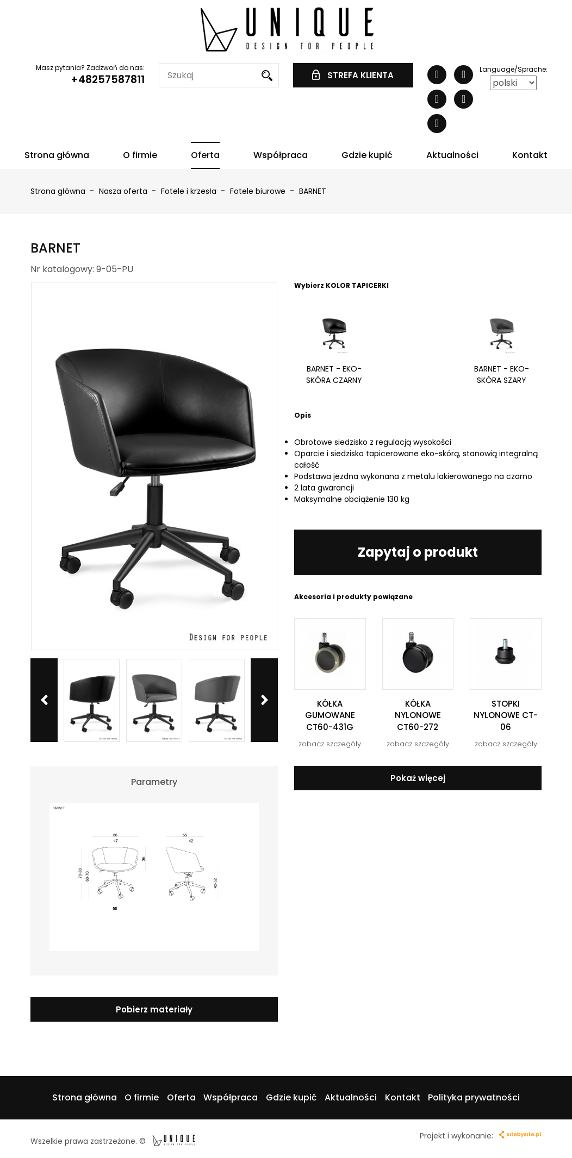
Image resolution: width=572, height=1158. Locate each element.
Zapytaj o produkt (418, 552)
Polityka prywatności (474, 1097)
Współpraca (280, 155)
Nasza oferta (124, 191)
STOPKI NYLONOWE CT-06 (506, 715)
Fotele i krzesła (190, 191)
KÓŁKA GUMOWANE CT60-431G (330, 715)
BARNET (312, 191)
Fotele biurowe (259, 191)
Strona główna (56, 155)
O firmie (140, 155)
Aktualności (452, 155)
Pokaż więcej (417, 778)
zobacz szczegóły (330, 744)
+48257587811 (108, 79)
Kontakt (530, 155)
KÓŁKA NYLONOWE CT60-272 (418, 715)
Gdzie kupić (367, 155)
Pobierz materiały (154, 1009)
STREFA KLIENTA (353, 75)
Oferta (205, 155)
